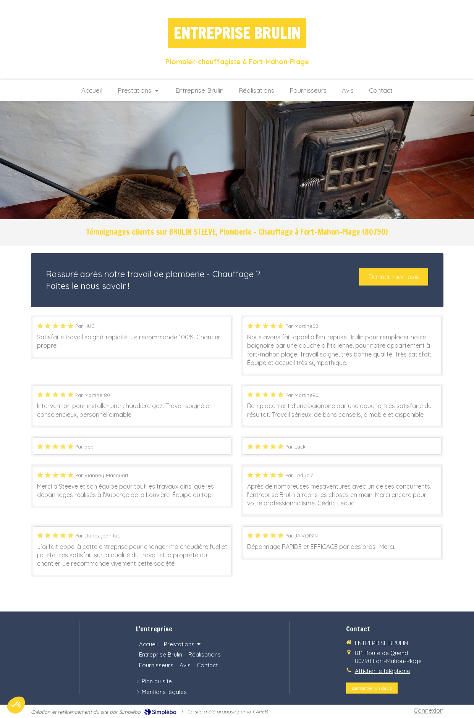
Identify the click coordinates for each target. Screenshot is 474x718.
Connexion (428, 710)
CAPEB (259, 711)
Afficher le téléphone (382, 670)
